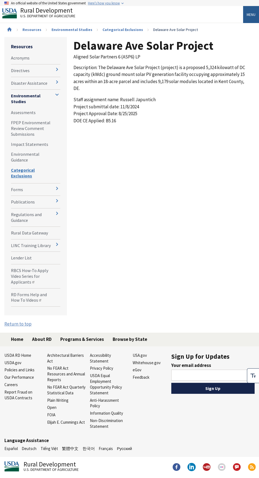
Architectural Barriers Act (65, 358)
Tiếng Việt (49, 448)
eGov (137, 369)
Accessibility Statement (100, 358)
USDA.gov (12, 362)
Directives (20, 70)
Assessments (23, 112)
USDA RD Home (17, 355)
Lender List (21, 258)
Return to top (18, 324)
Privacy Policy (101, 368)
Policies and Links (19, 369)
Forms (17, 189)
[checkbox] (253, 374)
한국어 (88, 448)
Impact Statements (29, 144)
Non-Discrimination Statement (106, 423)
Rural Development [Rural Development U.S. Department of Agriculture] (43, 14)
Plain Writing (58, 400)
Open (51, 407)
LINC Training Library (31, 245)
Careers (11, 384)
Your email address (191, 365)
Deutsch (29, 448)
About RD (42, 339)
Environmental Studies (72, 29)
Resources (31, 29)
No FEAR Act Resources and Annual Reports (66, 374)
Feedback (141, 377)
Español (11, 448)
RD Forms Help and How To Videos (29, 297)
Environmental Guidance (25, 157)
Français (106, 448)
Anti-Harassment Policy (104, 403)
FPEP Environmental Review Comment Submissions (30, 128)
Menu (251, 14)
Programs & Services (82, 339)
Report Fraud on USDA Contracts (18, 394)
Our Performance (19, 377)
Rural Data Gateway (29, 233)
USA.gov (140, 355)
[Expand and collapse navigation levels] (57, 69)
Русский (124, 448)
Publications (23, 202)
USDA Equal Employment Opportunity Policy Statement (106, 384)
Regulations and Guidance (26, 217)
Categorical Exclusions (123, 29)
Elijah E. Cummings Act (66, 422)
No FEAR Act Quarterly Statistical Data (66, 389)
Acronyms (20, 58)
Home (17, 339)
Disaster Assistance (29, 83)
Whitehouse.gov (147, 362)
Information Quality (106, 413)
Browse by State (130, 339)
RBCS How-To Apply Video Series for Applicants (29, 276)
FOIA (51, 414)
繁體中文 (70, 448)
